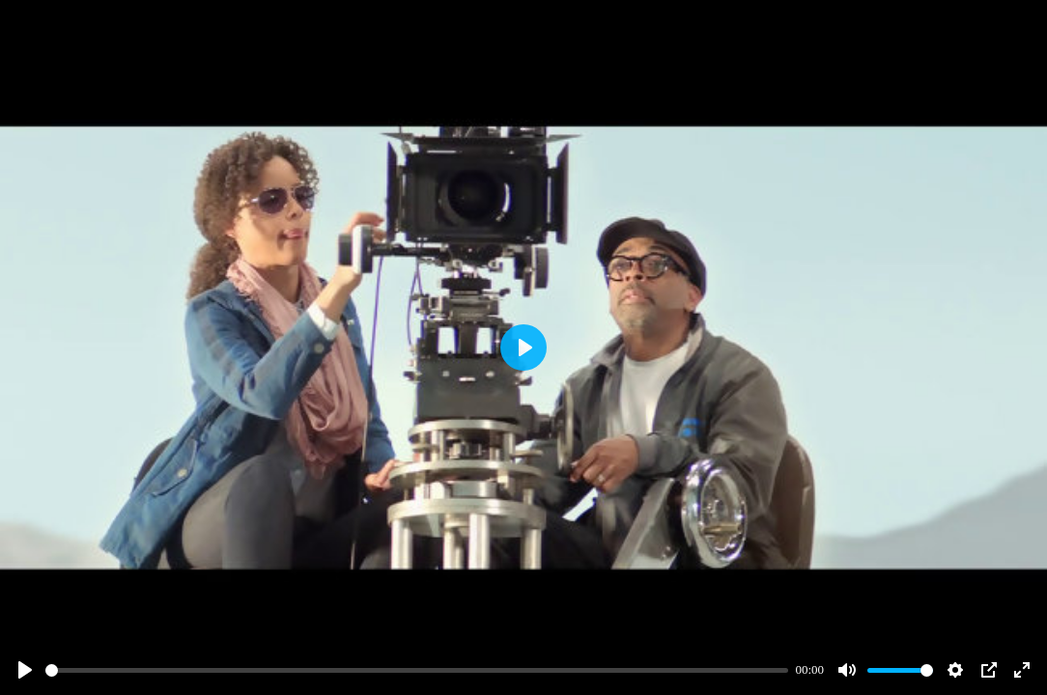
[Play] (25, 669)
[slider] (416, 670)
